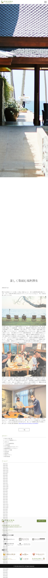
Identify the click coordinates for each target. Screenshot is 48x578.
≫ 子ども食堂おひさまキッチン (10, 486)
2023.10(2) (5, 547)
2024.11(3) (5, 526)
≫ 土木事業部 (6, 485)
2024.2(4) (5, 541)
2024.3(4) (5, 539)
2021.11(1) (5, 575)
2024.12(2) (5, 525)
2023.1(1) (5, 559)
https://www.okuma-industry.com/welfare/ (28, 463)
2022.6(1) (5, 565)
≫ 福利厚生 (6, 493)
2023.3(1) (5, 555)
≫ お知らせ (6, 481)
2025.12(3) (5, 508)
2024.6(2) (5, 534)
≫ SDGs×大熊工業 (7, 478)
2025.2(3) (5, 521)
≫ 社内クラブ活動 (7, 490)
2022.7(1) (5, 563)
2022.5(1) (5, 567)
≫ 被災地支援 (6, 496)
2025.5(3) (5, 518)
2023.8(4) (5, 550)
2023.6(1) (5, 554)
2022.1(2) (5, 572)
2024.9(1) (5, 529)
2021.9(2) (5, 576)
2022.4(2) (5, 568)
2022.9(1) (5, 562)
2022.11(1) (5, 560)
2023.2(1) (5, 557)
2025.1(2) (5, 523)
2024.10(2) (5, 528)
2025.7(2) (5, 516)
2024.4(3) (5, 538)
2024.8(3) (5, 531)
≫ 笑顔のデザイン (7, 494)
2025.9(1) (5, 513)
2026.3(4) (5, 505)
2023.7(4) (5, 552)
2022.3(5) (5, 570)
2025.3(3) (5, 520)
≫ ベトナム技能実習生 (8, 483)
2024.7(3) (5, 533)
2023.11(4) (5, 546)
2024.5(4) (5, 536)
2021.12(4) (5, 573)
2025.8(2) (5, 515)
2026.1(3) (5, 507)
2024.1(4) (5, 542)
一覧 (24, 469)
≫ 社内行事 (6, 491)
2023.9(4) (5, 549)
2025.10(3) (5, 512)
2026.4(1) (5, 504)
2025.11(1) (5, 510)
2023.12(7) (5, 544)
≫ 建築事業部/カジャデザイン (10, 488)
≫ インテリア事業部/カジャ (10, 480)
